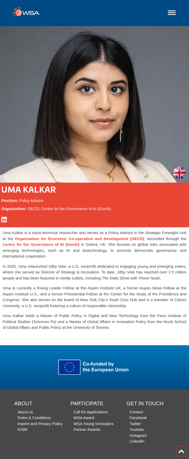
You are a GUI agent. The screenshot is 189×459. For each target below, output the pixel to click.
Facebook (138, 417)
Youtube (136, 429)
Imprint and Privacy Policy (40, 423)
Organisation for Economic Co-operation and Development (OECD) (79, 238)
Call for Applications (91, 412)
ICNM (22, 429)
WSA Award (84, 417)
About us (25, 412)
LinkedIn (136, 441)
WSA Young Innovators (94, 423)
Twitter (135, 423)
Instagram (138, 435)
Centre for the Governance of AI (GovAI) (41, 244)
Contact (136, 412)
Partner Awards (87, 429)
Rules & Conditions (34, 417)
